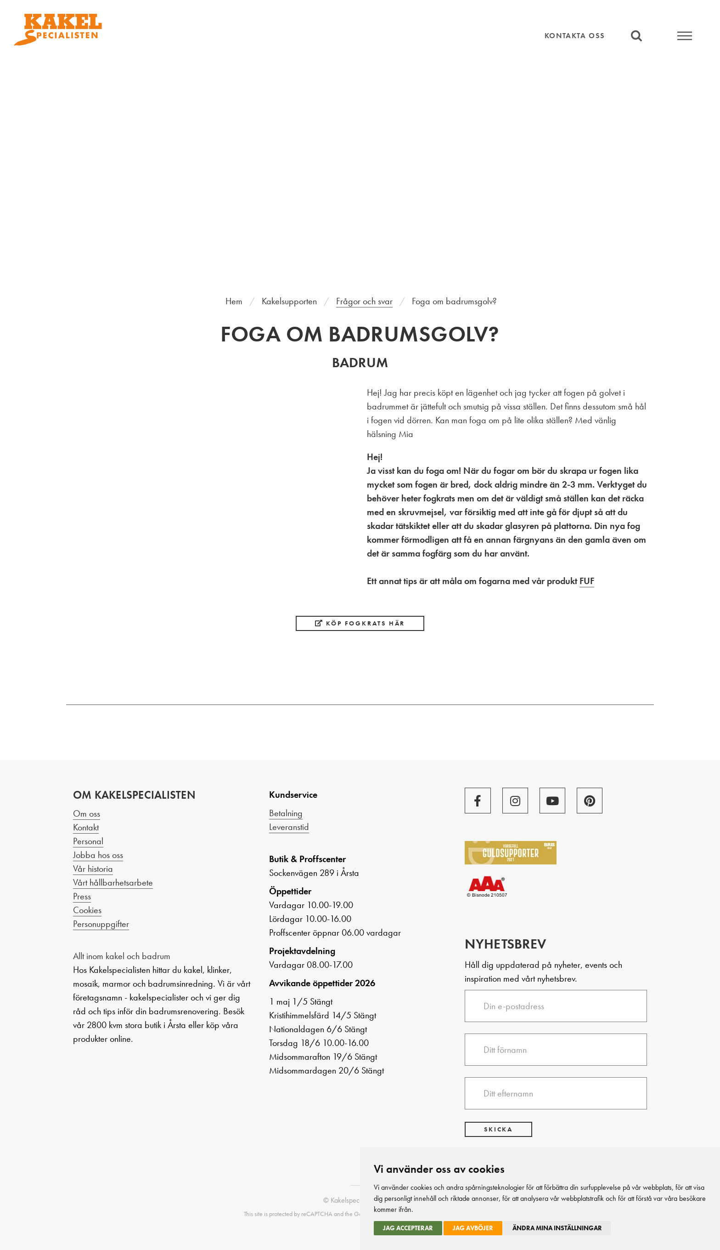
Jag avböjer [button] (473, 1228)
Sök (636, 35)
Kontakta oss (575, 35)
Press (82, 896)
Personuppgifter (101, 924)
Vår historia (93, 869)
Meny (684, 35)
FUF (586, 581)
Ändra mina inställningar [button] (557, 1228)
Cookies (87, 910)
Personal (88, 841)
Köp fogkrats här (360, 623)
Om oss (86, 813)
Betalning (286, 813)
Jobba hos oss (98, 855)
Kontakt (86, 827)
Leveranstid (289, 827)
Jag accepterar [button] (408, 1228)
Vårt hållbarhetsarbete (113, 882)
